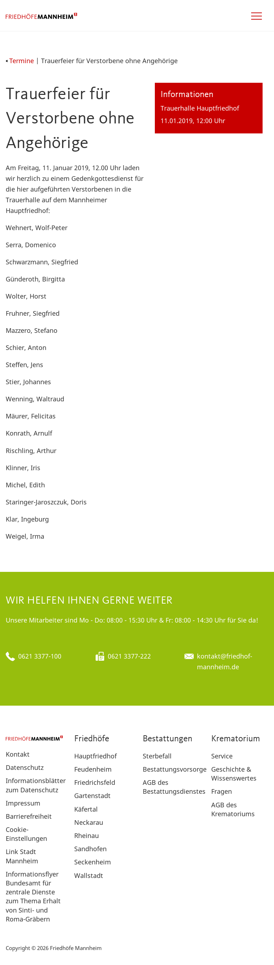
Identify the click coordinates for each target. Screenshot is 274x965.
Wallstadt (88, 875)
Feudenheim (93, 769)
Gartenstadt (92, 795)
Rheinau (86, 835)
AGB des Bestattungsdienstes (174, 787)
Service (222, 756)
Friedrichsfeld (94, 782)
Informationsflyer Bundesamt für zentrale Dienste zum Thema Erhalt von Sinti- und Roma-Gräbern (33, 896)
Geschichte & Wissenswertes (234, 773)
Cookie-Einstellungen (26, 834)
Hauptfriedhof (95, 756)
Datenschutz (25, 767)
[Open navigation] (257, 16)
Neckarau (88, 822)
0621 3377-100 (39, 656)
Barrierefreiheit (29, 816)
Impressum (23, 803)
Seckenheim (92, 862)
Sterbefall (157, 756)
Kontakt (18, 754)
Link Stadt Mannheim (22, 856)
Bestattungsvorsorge (175, 769)
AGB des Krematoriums (233, 809)
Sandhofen (90, 848)
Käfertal (86, 809)
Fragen (221, 791)
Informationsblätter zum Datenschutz (36, 785)
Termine (20, 60)
